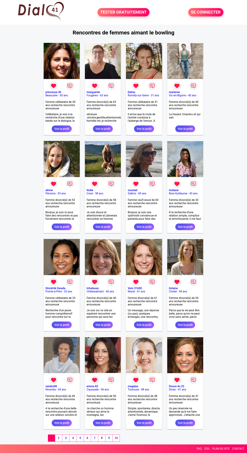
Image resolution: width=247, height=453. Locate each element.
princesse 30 (53, 92)
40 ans (192, 95)
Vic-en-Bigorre (177, 95)
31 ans (155, 95)
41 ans (182, 389)
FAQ (199, 448)
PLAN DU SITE (221, 448)
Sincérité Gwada (55, 288)
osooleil (132, 190)
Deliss (131, 92)
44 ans (62, 389)
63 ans (104, 95)
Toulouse (133, 389)
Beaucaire (51, 95)
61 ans (141, 291)
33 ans (68, 291)
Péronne (50, 193)
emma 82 (92, 386)
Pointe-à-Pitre (53, 291)
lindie (90, 190)
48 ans (145, 389)
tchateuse (93, 288)
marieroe (174, 92)
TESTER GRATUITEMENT (123, 12)
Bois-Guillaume (178, 193)
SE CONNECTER (206, 12)
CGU (207, 448)
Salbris (132, 193)
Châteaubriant (95, 291)
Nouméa (50, 389)
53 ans (62, 193)
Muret (131, 291)
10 (116, 438)
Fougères (92, 95)
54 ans (183, 291)
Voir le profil (61, 128)
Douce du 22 (176, 386)
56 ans (105, 389)
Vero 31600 (135, 288)
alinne (49, 190)
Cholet (173, 291)
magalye (133, 386)
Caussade (93, 389)
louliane (174, 190)
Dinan (172, 389)
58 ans (99, 193)
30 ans (64, 95)
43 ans (193, 193)
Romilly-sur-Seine (138, 95)
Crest (90, 193)
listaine (173, 288)
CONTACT (238, 448)
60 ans (142, 193)
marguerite (93, 92)
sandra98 (51, 386)
